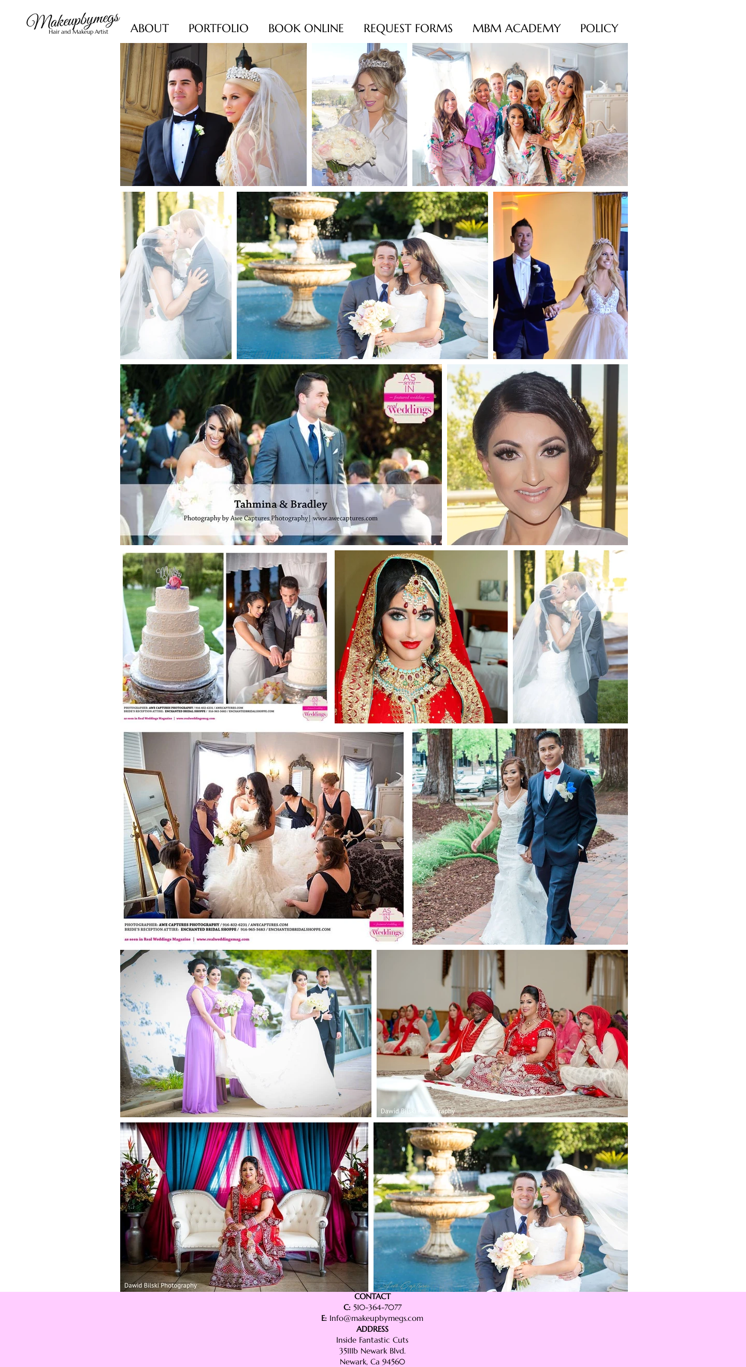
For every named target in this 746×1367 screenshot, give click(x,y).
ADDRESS (372, 1329)
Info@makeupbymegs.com (376, 1318)
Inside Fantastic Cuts (372, 1340)
